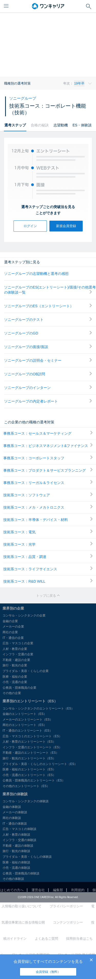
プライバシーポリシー (66, 906)
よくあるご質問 (46, 938)
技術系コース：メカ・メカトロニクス (48, 507)
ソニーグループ (22, 98)
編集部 (58, 890)
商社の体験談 (12, 818)
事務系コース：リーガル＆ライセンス (48, 482)
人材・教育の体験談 (16, 834)
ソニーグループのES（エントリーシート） (48, 306)
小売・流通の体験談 (16, 868)
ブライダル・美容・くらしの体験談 (27, 857)
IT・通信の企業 (13, 638)
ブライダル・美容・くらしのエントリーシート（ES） (40, 764)
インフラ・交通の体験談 (19, 840)
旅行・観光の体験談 (16, 851)
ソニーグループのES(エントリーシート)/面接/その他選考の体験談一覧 (50, 289)
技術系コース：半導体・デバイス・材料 (48, 519)
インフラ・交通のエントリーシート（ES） (32, 747)
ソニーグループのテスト (48, 319)
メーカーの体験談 (15, 812)
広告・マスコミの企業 (18, 643)
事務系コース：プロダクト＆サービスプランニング (48, 470)
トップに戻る (48, 596)
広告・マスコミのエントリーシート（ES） (32, 736)
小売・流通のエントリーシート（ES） (29, 775)
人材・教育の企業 (15, 649)
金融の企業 (10, 621)
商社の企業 (10, 632)
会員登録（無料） (48, 972)
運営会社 (38, 890)
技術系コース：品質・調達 (48, 556)
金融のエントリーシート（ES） (25, 714)
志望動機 (61, 125)
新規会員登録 (66, 226)
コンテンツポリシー (68, 922)
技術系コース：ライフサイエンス (48, 568)
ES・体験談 (82, 125)
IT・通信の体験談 (15, 823)
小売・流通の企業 (15, 682)
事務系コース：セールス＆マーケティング (48, 433)
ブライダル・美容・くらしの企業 (26, 671)
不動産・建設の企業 (16, 660)
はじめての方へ (12, 890)
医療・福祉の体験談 (16, 862)
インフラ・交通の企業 (18, 654)
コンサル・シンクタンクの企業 (24, 615)
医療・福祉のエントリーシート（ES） (29, 769)
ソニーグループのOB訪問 (48, 374)
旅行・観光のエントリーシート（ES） (29, 758)
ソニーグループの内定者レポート (48, 401)
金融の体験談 (12, 807)
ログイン (30, 226)
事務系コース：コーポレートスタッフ (48, 457)
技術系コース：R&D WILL (48, 581)
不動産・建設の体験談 (18, 845)
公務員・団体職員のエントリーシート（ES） (34, 780)
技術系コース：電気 (48, 531)
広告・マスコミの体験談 (19, 829)
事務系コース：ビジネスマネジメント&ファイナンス (48, 445)
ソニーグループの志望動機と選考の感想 (36, 274)
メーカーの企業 (13, 626)
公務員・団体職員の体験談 (21, 873)
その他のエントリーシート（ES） (26, 786)
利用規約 (77, 890)
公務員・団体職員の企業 (19, 687)
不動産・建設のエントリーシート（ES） (31, 752)
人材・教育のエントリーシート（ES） (29, 741)
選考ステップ (15, 125)
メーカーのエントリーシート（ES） (28, 719)
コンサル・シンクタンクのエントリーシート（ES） (38, 708)
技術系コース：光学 (48, 544)
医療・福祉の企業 (15, 676)
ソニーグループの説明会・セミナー (48, 360)
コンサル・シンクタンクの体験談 (26, 801)
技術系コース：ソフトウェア (48, 494)
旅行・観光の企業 (15, 665)
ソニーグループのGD (48, 333)
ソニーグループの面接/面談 (48, 346)
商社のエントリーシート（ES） (25, 725)
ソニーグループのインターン (48, 387)
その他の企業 (12, 693)
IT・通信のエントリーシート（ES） (27, 730)
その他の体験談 (13, 879)
